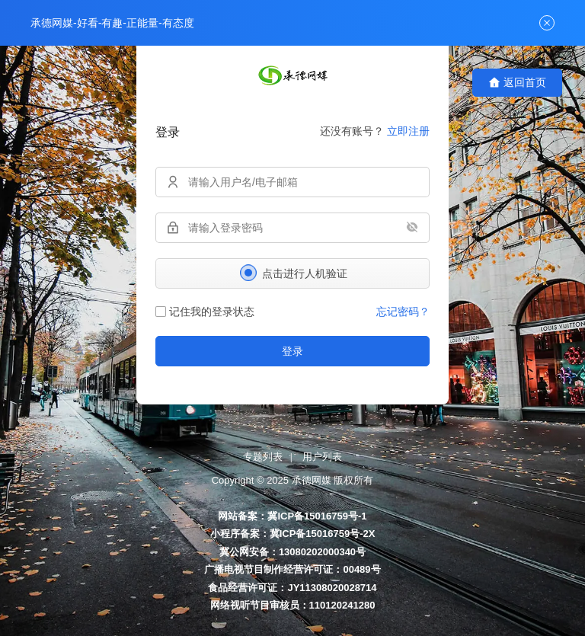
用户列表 (322, 456)
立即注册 (408, 131)
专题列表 (263, 456)
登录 (292, 351)
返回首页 (517, 82)
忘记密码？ (403, 311)
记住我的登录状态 (204, 311)
